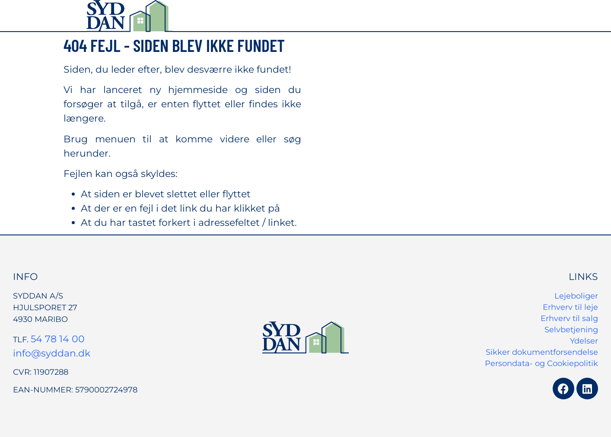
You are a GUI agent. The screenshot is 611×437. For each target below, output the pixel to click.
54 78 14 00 (58, 339)
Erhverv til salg (569, 318)
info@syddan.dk (51, 353)
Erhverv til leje (570, 307)
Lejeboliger (576, 296)
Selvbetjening (571, 329)
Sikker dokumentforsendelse (542, 352)
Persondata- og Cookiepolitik (541, 363)
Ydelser (584, 341)
